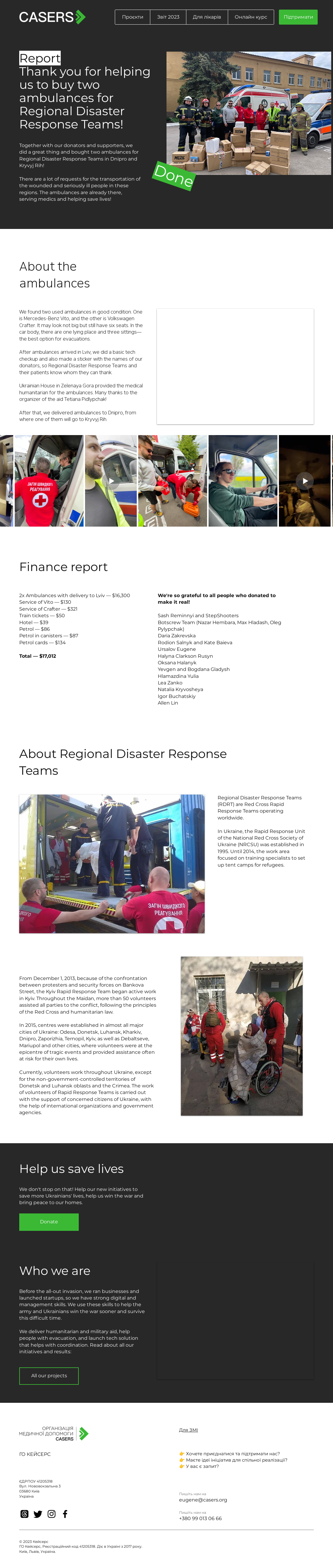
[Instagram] (51, 1514)
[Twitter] (38, 1514)
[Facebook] (65, 1514)
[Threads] (24, 1514)
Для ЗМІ (188, 1430)
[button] (132, 17)
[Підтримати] (298, 17)
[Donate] (49, 1222)
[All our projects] (49, 1376)
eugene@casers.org (203, 1500)
